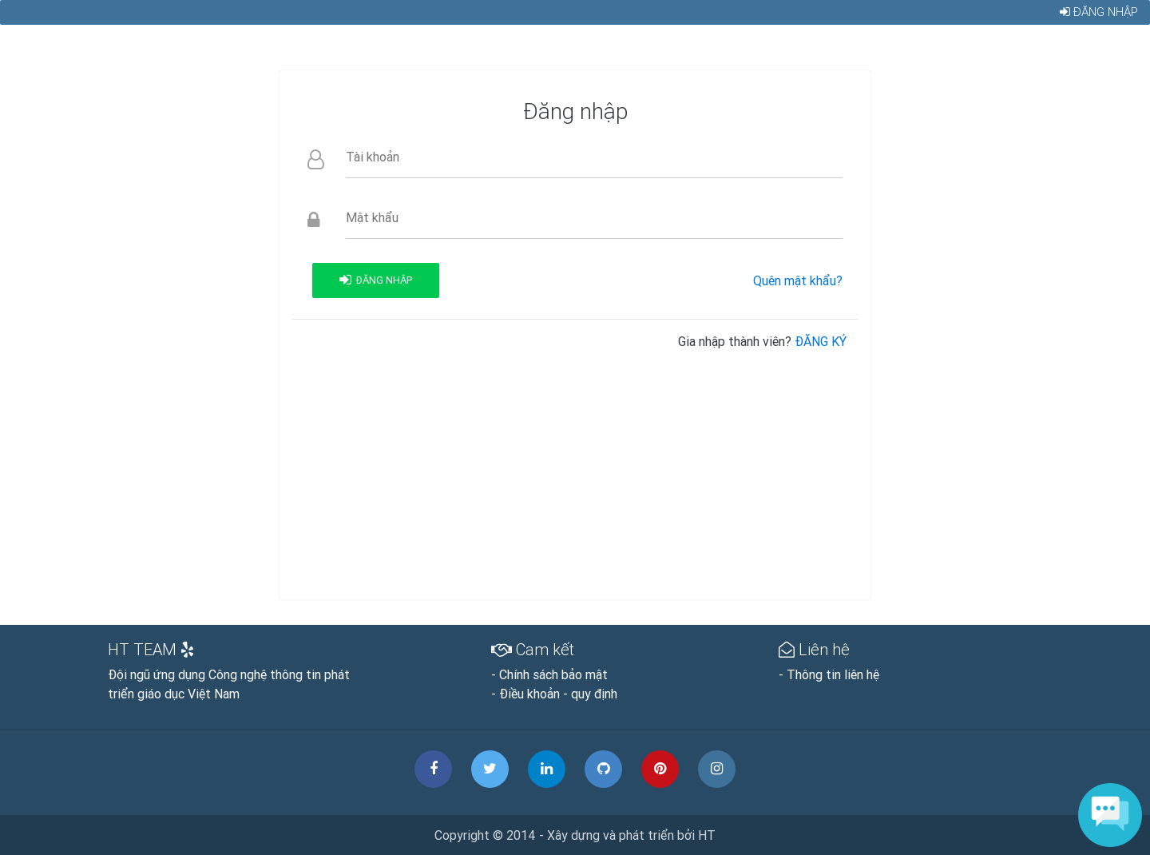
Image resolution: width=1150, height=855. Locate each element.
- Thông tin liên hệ (829, 674)
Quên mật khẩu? (798, 280)
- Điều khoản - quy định (554, 694)
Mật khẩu (372, 217)
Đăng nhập (1098, 18)
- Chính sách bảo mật (549, 674)
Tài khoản (372, 157)
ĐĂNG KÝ (821, 341)
